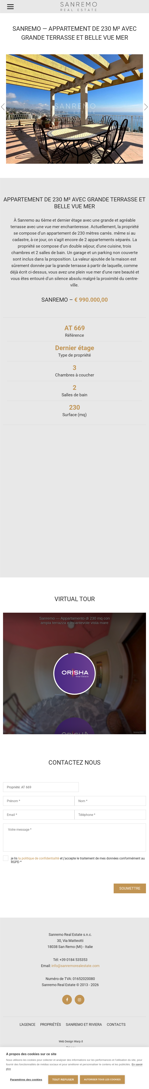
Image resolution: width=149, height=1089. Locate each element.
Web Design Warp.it (71, 1041)
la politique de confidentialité (38, 858)
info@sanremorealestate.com (75, 966)
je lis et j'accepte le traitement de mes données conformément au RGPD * (78, 860)
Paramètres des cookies (26, 1079)
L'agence (27, 1024)
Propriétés (50, 1024)
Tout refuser (63, 1079)
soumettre (129, 888)
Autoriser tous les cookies (102, 1079)
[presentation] (3, 106)
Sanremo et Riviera (84, 1024)
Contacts (116, 1024)
